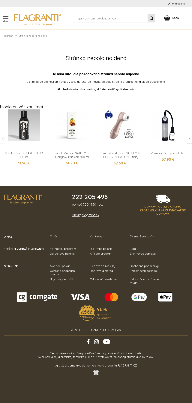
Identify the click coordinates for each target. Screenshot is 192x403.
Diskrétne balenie (101, 249)
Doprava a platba (101, 271)
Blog (133, 249)
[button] (189, 139)
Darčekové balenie (62, 253)
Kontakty (96, 236)
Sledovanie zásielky (102, 266)
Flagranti (8, 35)
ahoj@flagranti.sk (85, 215)
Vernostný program (63, 249)
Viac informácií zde (129, 353)
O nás (54, 236)
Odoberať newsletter (103, 279)
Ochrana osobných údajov (62, 272)
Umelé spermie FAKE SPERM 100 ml (24, 155)
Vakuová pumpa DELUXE (168, 153)
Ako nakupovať (60, 266)
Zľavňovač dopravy (143, 253)
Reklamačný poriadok (144, 271)
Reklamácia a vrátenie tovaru (144, 281)
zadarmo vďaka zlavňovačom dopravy (163, 211)
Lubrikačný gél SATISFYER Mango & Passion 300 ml (72, 155)
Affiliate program (101, 253)
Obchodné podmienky (144, 266)
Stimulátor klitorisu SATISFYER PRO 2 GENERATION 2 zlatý (120, 155)
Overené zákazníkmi (143, 236)
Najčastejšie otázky (62, 279)
